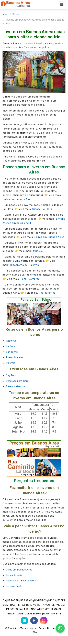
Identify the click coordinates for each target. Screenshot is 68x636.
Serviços (58, 604)
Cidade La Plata (42, 209)
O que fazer (11, 600)
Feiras (21, 604)
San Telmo (12, 351)
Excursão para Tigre (17, 381)
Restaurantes (47, 292)
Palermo (10, 362)
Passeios (26, 600)
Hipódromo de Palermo (24, 264)
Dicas (15, 14)
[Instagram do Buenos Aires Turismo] (44, 620)
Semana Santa (14, 586)
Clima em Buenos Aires (19, 569)
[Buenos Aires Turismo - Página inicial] (15, 3)
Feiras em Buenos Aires (49, 236)
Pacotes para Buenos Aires (25, 609)
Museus (38, 250)
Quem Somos (33, 613)
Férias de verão (14, 575)
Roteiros (40, 600)
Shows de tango (38, 604)
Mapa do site (52, 613)
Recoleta (11, 340)
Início (5, 14)
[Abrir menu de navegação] (61, 4)
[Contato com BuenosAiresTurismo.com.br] (24, 620)
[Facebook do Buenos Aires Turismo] (34, 620)
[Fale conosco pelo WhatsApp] (60, 628)
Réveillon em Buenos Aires (21, 580)
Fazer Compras (30, 278)
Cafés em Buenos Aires (17, 199)
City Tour (11, 375)
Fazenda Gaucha (15, 386)
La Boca (10, 346)
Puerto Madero (14, 357)
